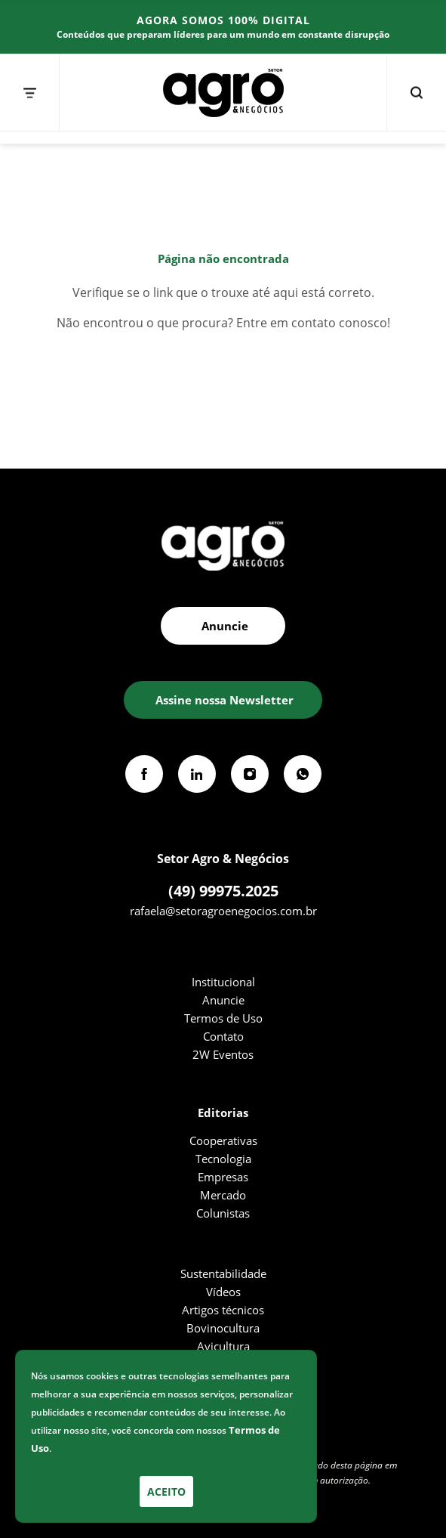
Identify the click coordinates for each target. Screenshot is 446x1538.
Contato (223, 1036)
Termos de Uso (223, 1018)
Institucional (223, 981)
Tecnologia (223, 1158)
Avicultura (223, 1346)
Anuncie (223, 999)
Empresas (223, 1176)
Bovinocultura (223, 1327)
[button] (223, 700)
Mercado (223, 1194)
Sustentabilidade (223, 1273)
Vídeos (223, 1291)
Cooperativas (223, 1140)
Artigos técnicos (223, 1309)
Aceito (166, 1491)
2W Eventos (223, 1054)
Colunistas (223, 1213)
